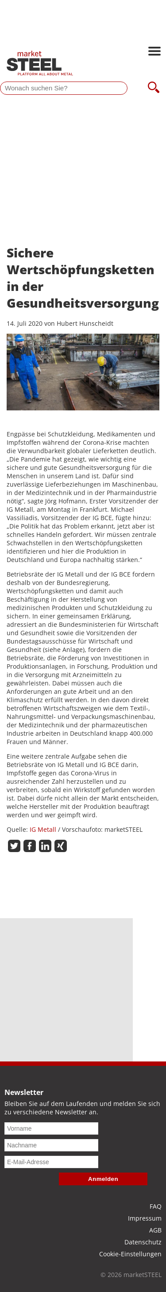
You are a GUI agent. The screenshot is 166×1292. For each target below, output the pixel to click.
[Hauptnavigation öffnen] (154, 52)
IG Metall (44, 829)
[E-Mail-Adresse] (51, 1162)
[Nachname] (51, 1145)
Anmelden (103, 1179)
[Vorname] (51, 1128)
